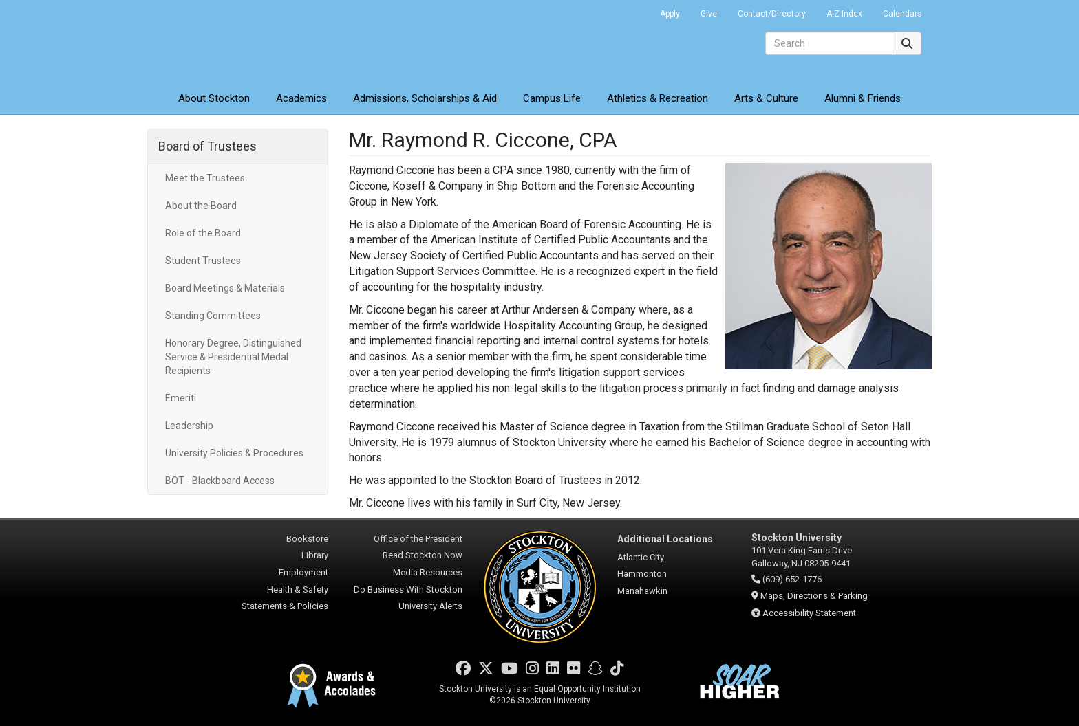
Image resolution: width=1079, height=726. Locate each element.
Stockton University (247, 41)
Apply (670, 14)
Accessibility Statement (809, 613)
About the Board (201, 205)
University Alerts (430, 606)
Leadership (189, 425)
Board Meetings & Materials (225, 288)
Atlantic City (640, 557)
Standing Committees (213, 315)
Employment (303, 572)
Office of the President (418, 539)
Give (709, 14)
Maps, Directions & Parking (814, 596)
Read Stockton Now (422, 555)
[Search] (829, 43)
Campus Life (552, 98)
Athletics (657, 98)
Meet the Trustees (205, 178)
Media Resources (427, 572)
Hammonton (642, 574)
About (214, 98)
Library (314, 555)
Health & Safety (297, 589)
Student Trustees (203, 260)
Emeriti (180, 398)
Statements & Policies (285, 606)
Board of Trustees (207, 146)
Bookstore (307, 539)
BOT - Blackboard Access (220, 480)
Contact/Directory (772, 14)
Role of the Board (203, 233)
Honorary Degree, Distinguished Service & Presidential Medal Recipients (233, 357)
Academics (301, 98)
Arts (766, 98)
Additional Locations (665, 539)
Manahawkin (642, 591)
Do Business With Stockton (408, 589)
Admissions (425, 98)
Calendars (902, 14)
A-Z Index (844, 14)
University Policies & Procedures (234, 453)
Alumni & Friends (862, 98)
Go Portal (632, 10)
